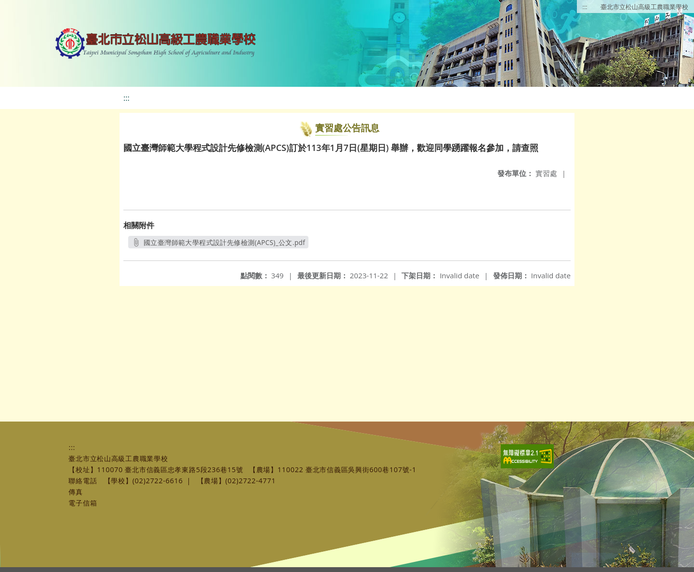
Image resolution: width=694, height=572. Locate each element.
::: (585, 6)
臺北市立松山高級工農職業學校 (644, 6)
